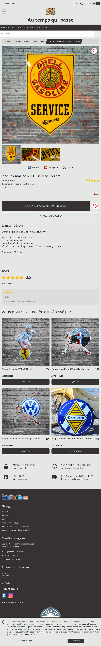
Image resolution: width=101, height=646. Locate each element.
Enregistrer (51, 167)
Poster (68, 167)
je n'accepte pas (25, 641)
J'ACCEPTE (76, 641)
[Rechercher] (97, 34)
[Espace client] (81, 3)
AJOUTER (26, 381)
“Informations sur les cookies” (46, 632)
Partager (34, 167)
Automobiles (39, 41)
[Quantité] (7, 194)
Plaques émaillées (22, 41)
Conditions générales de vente (15, 526)
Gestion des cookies (10, 555)
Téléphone (7, 583)
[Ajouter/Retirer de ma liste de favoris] (95, 206)
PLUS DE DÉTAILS (75, 451)
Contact (75, 3)
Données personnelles (11, 559)
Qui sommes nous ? (10, 523)
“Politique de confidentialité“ (82, 632)
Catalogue (6, 515)
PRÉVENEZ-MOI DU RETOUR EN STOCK (46, 205)
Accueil (7, 41)
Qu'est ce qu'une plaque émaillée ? (16, 530)
